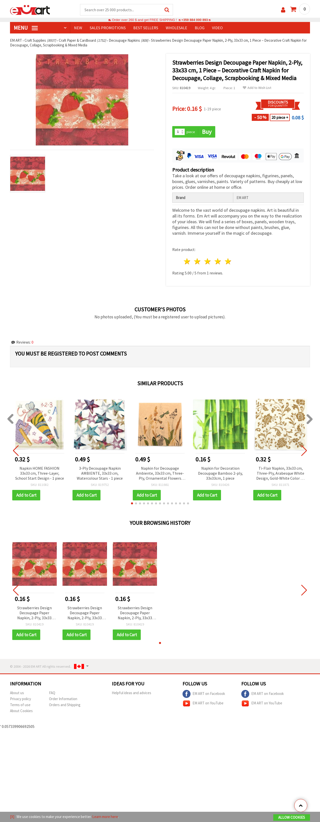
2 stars (197, 261)
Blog (199, 27)
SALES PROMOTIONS (108, 27)
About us (17, 692)
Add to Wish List (257, 88)
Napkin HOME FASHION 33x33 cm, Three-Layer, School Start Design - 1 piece (39, 473)
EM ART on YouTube (203, 703)
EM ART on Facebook (203, 694)
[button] (132, 503)
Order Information (63, 698)
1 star (187, 261)
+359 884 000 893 (194, 20)
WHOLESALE (176, 27)
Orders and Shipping (64, 704)
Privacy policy (20, 698)
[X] (12, 816)
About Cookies (21, 710)
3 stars (208, 261)
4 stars (218, 261)
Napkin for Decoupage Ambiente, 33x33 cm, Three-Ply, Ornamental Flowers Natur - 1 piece (160, 473)
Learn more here (105, 816)
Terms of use (20, 704)
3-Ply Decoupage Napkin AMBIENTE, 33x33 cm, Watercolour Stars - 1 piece (100, 473)
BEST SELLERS (145, 27)
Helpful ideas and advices (131, 692)
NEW (78, 27)
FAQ (52, 692)
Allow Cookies (291, 817)
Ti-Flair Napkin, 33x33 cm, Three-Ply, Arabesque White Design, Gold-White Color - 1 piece (280, 473)
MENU (26, 27)
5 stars (228, 261)
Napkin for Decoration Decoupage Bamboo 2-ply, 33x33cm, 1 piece (220, 473)
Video (217, 27)
